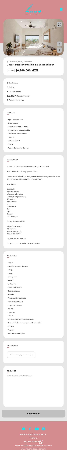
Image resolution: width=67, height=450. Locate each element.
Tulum (20, 62)
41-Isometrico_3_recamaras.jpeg (21, 355)
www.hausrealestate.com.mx (33, 449)
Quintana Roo (27, 62)
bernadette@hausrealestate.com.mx (36, 446)
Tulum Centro (13, 62)
